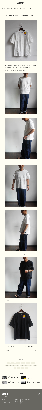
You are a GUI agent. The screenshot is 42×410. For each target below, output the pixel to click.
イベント (21, 403)
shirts (30, 365)
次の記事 (34, 350)
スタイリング (21, 399)
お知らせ (21, 402)
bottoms (28, 363)
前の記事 (7, 350)
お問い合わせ (32, 396)
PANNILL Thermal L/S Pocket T (33, 382)
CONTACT (39, 5)
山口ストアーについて (27, 398)
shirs (22, 365)
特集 (20, 398)
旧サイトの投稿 (21, 401)
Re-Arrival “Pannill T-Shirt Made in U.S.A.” (32, 378)
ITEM (2, 5)
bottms (23, 363)
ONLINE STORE (27, 5)
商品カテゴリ (16, 399)
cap (7, 365)
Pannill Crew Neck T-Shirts (13, 382)
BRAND (6, 5)
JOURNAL (22, 5)
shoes (35, 365)
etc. (18, 365)
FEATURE (17, 5)
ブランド (16, 400)
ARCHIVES (33, 5)
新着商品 (16, 398)
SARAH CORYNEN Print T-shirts (14, 377)
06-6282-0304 (6, 399)
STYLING (11, 5)
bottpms (33, 363)
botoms (13, 363)
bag (8, 363)
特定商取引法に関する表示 (27, 399)
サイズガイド (16, 401)
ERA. (14, 365)
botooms (18, 363)
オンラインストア (37, 396)
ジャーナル (21, 400)
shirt (26, 365)
